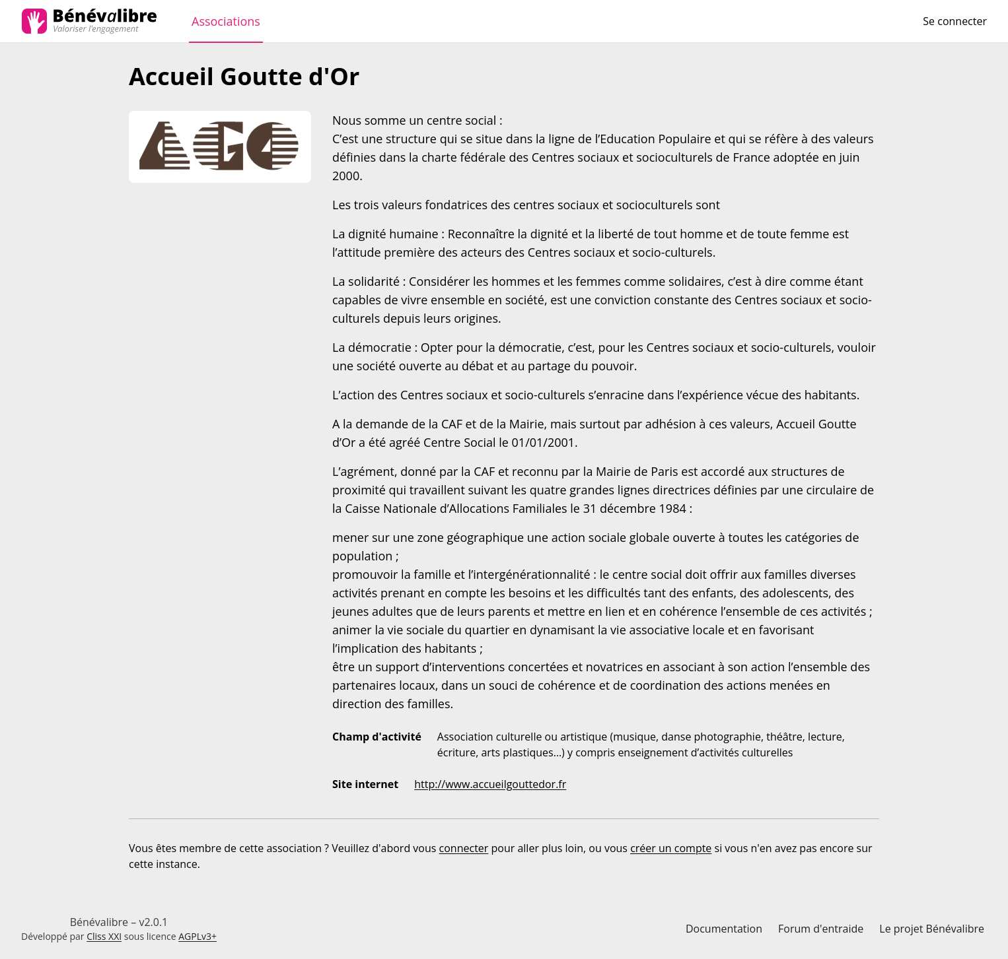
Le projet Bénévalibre (931, 928)
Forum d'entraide (820, 928)
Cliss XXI (104, 936)
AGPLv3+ (197, 936)
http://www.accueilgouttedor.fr (490, 784)
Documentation (724, 928)
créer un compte (670, 848)
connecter (464, 848)
